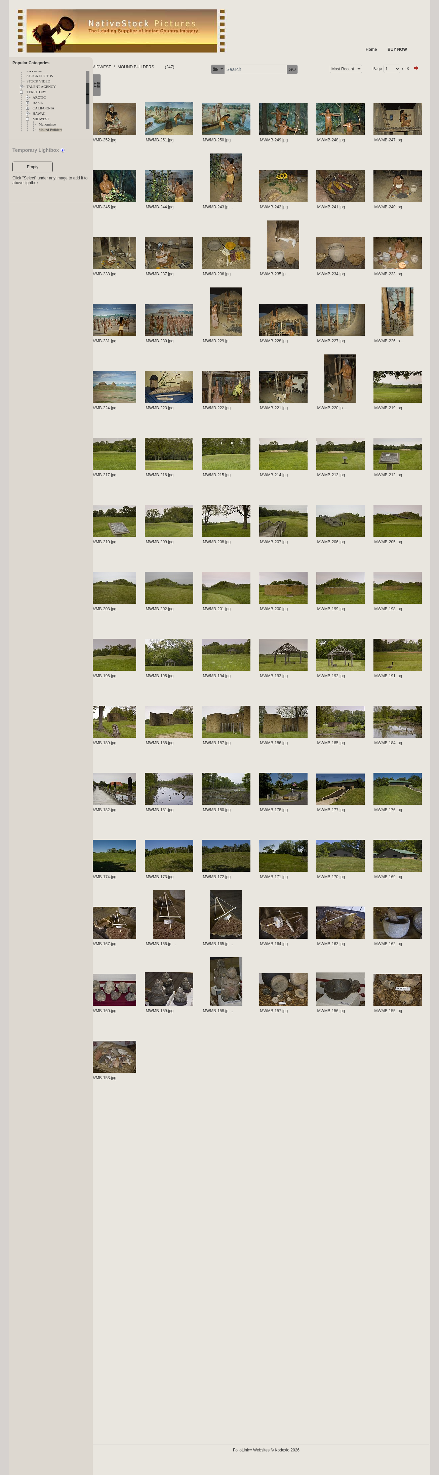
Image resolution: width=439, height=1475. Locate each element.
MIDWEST (41, 119)
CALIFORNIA (43, 108)
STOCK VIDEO (38, 81)
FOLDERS (124, 67)
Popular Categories (30, 63)
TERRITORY (36, 92)
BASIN (38, 103)
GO (403, 69)
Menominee (47, 124)
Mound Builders (50, 130)
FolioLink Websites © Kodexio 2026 (300, 1460)
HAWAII (39, 113)
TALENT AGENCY (41, 87)
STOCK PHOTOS (40, 76)
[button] (329, 69)
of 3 (186, 87)
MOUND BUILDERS (214, 67)
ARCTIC (39, 97)
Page (157, 87)
